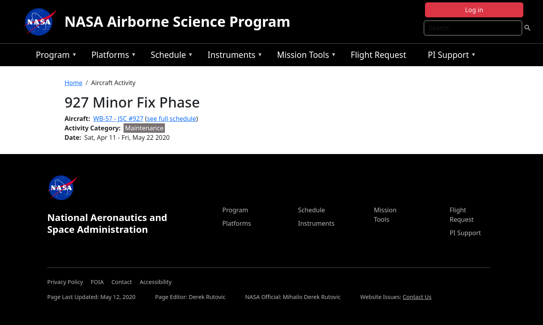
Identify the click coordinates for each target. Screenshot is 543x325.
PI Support (450, 56)
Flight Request (378, 54)
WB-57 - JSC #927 (118, 118)
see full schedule (171, 118)
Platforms (111, 56)
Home (74, 82)
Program (54, 56)
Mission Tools (304, 56)
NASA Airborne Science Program (177, 21)
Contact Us (417, 297)
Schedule (170, 56)
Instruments (233, 56)
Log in (474, 10)
